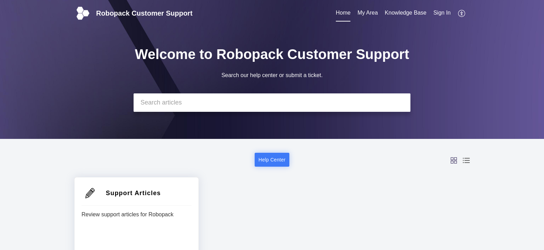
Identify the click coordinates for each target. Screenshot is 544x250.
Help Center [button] (272, 159)
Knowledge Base (405, 13)
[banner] (272, 69)
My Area (367, 13)
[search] (272, 102)
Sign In (442, 13)
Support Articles (133, 193)
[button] (462, 13)
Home (343, 13)
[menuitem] (343, 13)
